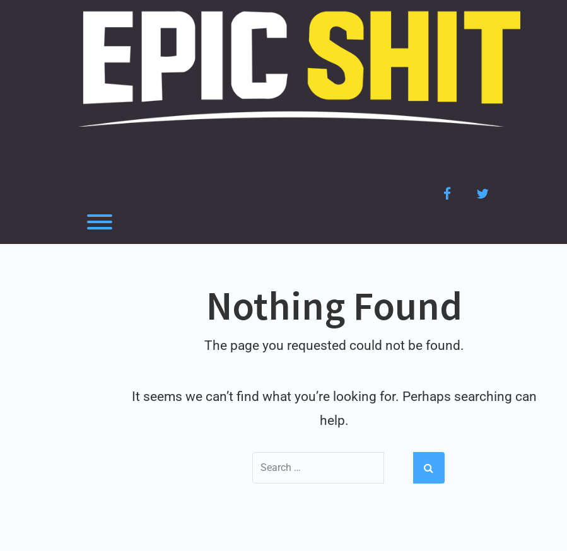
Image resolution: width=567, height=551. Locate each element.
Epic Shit (126, 156)
